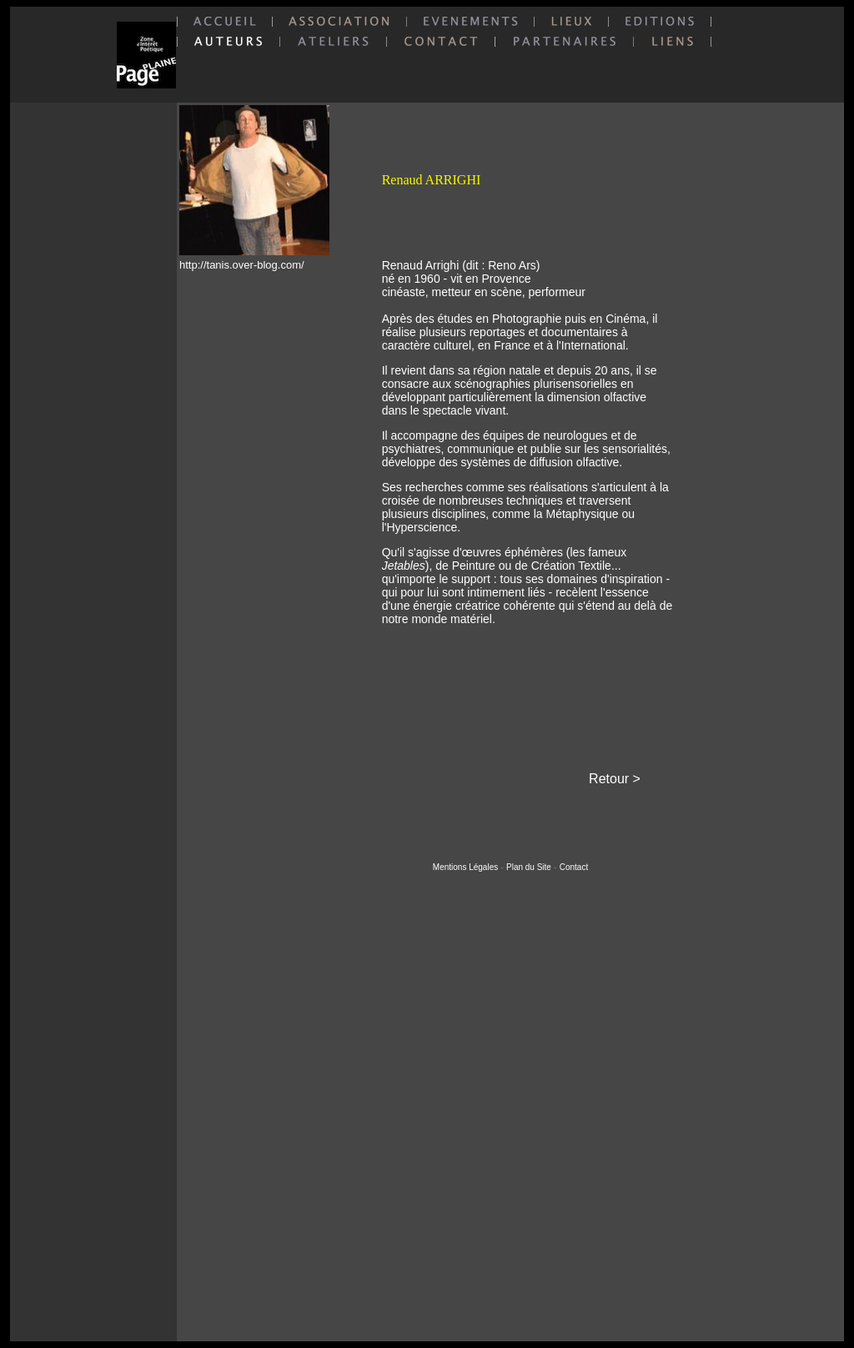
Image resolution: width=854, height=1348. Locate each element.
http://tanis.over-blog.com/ (241, 265)
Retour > (614, 779)
